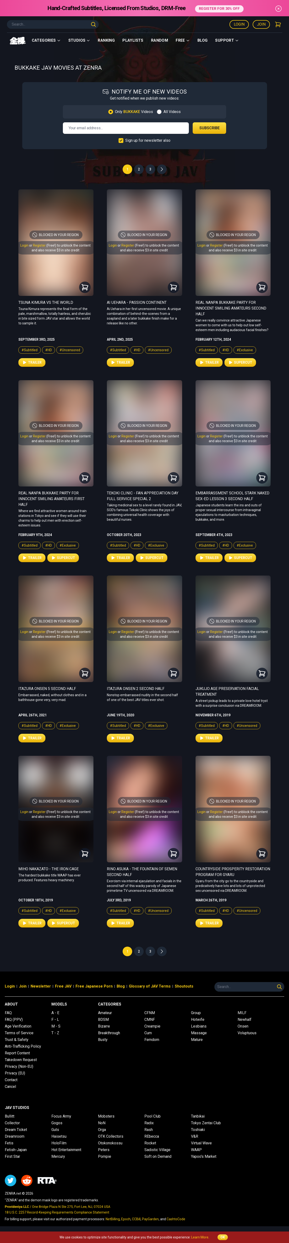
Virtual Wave (201, 1143)
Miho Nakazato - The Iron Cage (48, 869)
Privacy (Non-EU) (19, 1066)
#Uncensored (70, 350)
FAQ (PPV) (14, 1019)
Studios (79, 40)
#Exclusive (245, 350)
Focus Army (61, 1116)
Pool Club (152, 1116)
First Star (12, 1156)
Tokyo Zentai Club (206, 1123)
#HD (48, 350)
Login (239, 24)
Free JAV (63, 986)
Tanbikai (198, 1116)
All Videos (172, 111)
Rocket (150, 1143)
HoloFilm (58, 1143)
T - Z (55, 1033)
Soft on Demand (157, 1156)
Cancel (10, 1086)
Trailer (32, 362)
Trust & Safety (16, 1039)
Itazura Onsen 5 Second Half (47, 688)
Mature (197, 1039)
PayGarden (150, 1219)
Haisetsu (58, 1136)
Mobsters (106, 1116)
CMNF (149, 1019)
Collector (12, 1123)
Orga (102, 1129)
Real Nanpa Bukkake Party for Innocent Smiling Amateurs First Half (51, 499)
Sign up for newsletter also (147, 140)
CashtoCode (176, 1219)
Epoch (126, 1219)
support (227, 40)
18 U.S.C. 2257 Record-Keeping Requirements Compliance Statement (57, 1212)
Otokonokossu (110, 1143)
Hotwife (197, 1019)
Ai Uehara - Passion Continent (137, 302)
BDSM (103, 1019)
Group (196, 1013)
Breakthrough (109, 1033)
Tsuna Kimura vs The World (45, 302)
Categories (46, 40)
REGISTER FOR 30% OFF (219, 8)
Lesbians (199, 1026)
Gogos (56, 1123)
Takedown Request (21, 1059)
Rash (148, 1129)
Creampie (152, 1026)
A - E (55, 1013)
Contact (11, 1080)
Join (261, 24)
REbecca (151, 1136)
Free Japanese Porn (94, 986)
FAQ (8, 1013)
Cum (148, 1033)
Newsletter (41, 986)
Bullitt (9, 1116)
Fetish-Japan (16, 1149)
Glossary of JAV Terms (150, 986)
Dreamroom (14, 1136)
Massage (199, 1033)
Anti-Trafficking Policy (23, 1046)
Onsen (243, 1026)
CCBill (136, 1219)
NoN (101, 1123)
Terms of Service (19, 1033)
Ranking (106, 40)
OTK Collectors (110, 1136)
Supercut (240, 362)
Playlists (132, 40)
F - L (55, 1019)
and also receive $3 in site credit (55, 250)
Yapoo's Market (203, 1156)
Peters (103, 1149)
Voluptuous (247, 1033)
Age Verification (18, 1026)
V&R (194, 1136)
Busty (103, 1039)
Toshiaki (198, 1129)
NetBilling (113, 1219)
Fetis (9, 1143)
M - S (55, 1026)
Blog (202, 40)
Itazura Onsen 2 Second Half (135, 688)
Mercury (58, 1156)
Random (159, 40)
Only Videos (134, 111)
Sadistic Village (157, 1149)
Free (183, 40)
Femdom (151, 1039)
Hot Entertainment (66, 1149)
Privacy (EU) (15, 1073)
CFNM (149, 1013)
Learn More (199, 1237)
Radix (149, 1123)
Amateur (105, 1013)
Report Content (17, 1053)
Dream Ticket (16, 1129)
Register (39, 245)
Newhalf (244, 1019)
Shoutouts (184, 986)
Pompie (104, 1156)
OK (222, 1237)
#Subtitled (30, 350)
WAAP (196, 1149)
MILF (242, 1013)
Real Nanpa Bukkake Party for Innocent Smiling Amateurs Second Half (231, 308)
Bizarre (104, 1026)
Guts (55, 1129)
